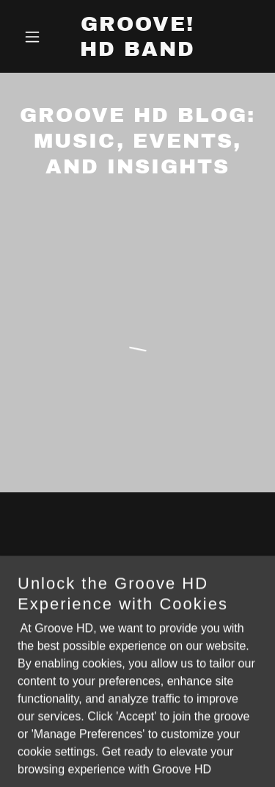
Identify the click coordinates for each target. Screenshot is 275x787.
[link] (137, 52)
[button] (36, 36)
